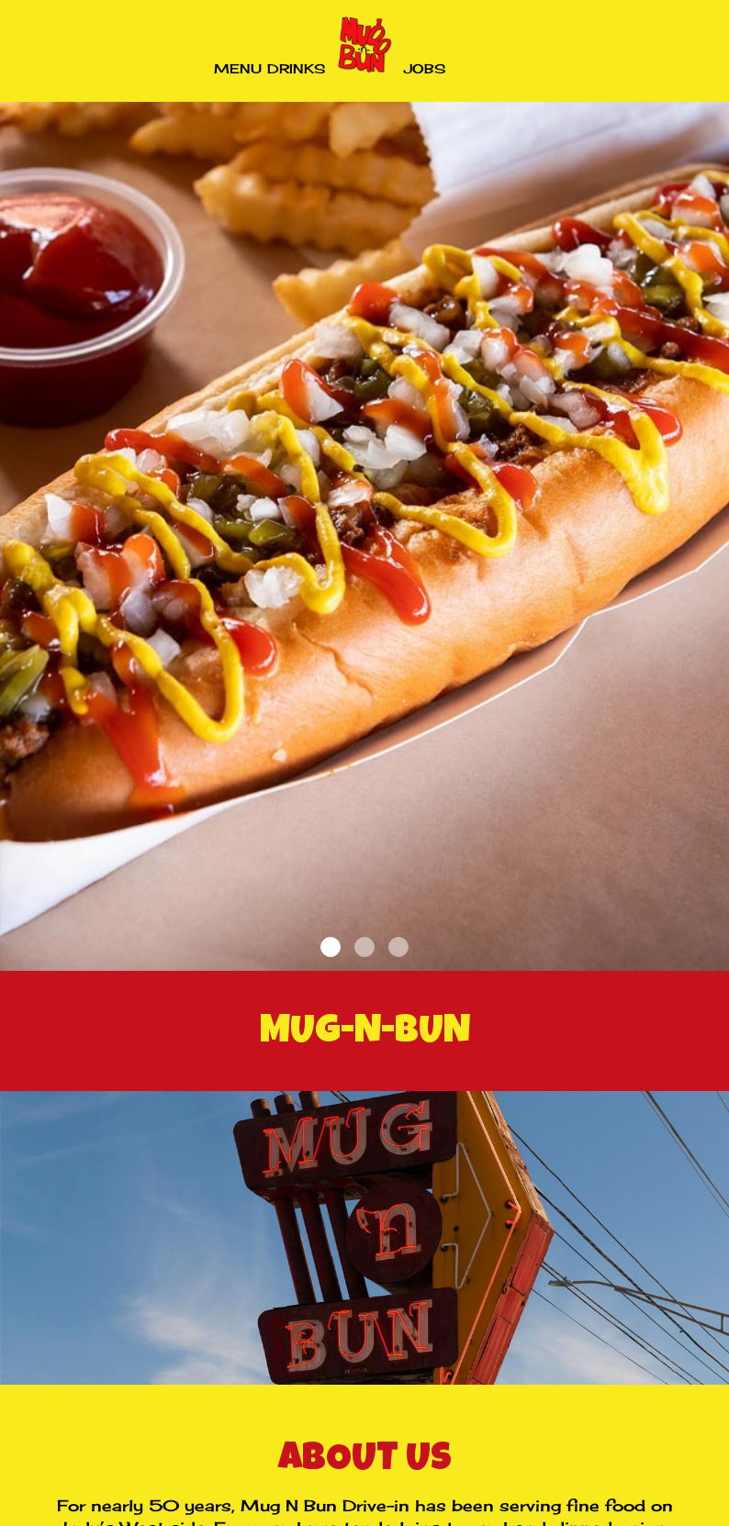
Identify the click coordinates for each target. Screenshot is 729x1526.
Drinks (296, 68)
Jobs (424, 68)
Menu (238, 68)
